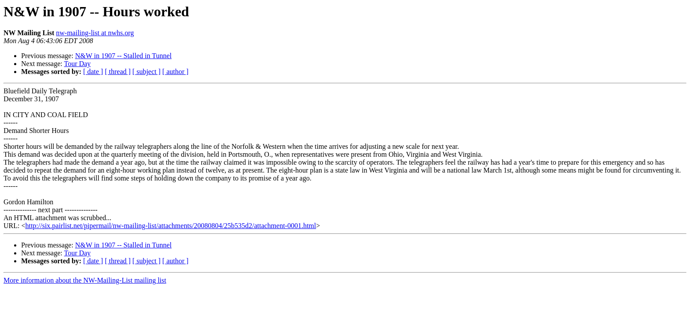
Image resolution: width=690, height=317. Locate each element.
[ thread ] (118, 71)
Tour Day (77, 63)
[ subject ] (146, 71)
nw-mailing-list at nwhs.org (95, 33)
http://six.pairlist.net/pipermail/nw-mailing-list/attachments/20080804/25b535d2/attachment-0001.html (170, 225)
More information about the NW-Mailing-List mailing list (85, 280)
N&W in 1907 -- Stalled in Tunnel (123, 55)
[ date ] (93, 71)
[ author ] (175, 71)
